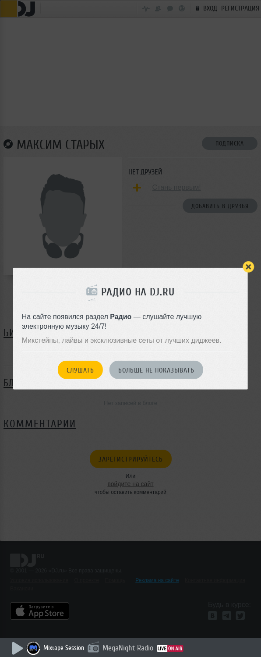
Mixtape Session (63, 648)
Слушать (80, 370)
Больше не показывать (156, 370)
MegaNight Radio (127, 647)
